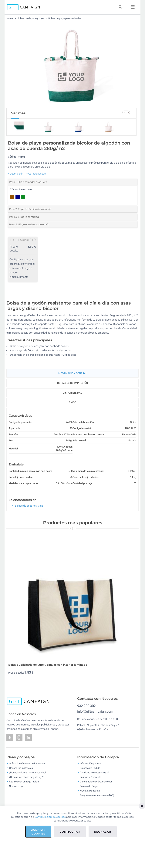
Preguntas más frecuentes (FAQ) (97, 795)
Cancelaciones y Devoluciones (96, 781)
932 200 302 (86, 706)
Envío (72, 402)
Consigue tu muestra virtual (94, 772)
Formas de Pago (88, 786)
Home (9, 18)
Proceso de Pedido (90, 767)
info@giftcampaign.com (95, 711)
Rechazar (102, 831)
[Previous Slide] (124, 112)
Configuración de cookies (50, 816)
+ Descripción (15, 173)
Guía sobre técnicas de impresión (27, 763)
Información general (90, 763)
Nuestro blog (16, 786)
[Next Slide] (128, 112)
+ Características (36, 173)
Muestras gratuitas (90, 790)
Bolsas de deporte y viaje (31, 18)
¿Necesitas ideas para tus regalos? (27, 772)
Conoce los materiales (21, 767)
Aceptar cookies (38, 831)
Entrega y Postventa (90, 776)
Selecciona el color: (21, 189)
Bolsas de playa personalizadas (64, 18)
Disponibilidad (72, 392)
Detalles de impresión (72, 383)
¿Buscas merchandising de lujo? (26, 776)
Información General (72, 373)
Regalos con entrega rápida (24, 781)
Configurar (70, 831)
